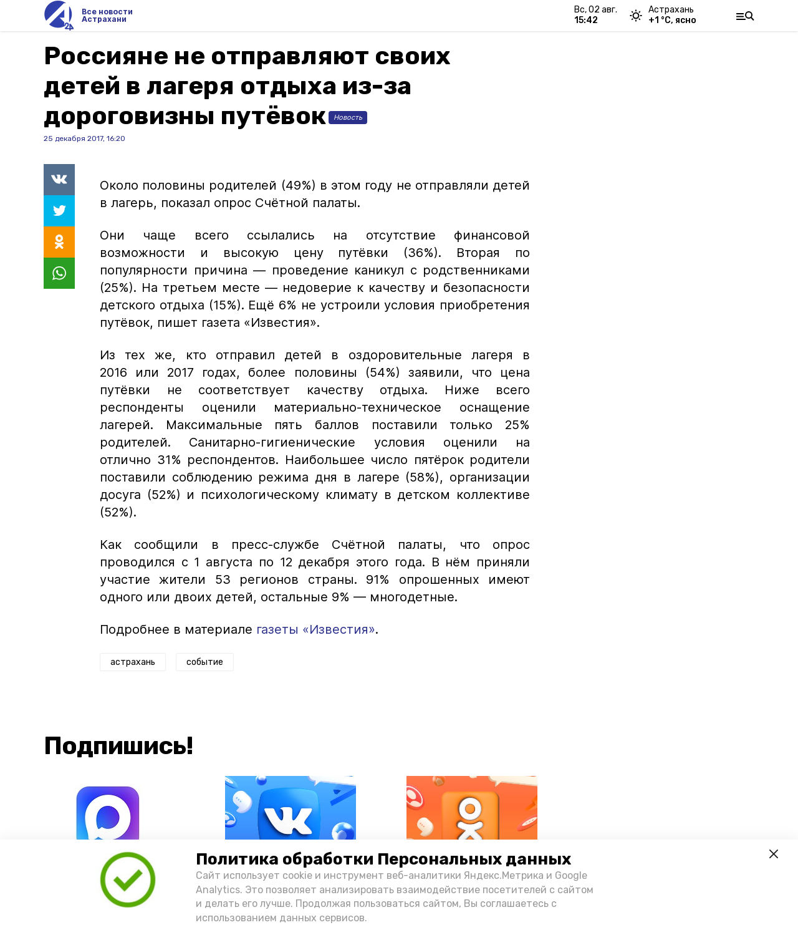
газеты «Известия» (315, 629)
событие (204, 662)
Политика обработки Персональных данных (383, 859)
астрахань (132, 662)
